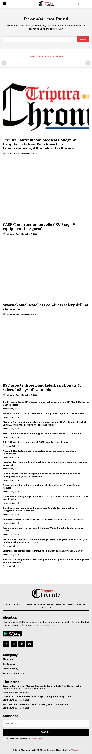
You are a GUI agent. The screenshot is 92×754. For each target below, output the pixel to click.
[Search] (83, 39)
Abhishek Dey (13, 153)
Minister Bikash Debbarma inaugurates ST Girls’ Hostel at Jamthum (42, 433)
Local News (8, 692)
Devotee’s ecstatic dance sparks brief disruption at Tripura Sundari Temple (42, 486)
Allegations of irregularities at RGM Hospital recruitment (36, 442)
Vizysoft (75, 750)
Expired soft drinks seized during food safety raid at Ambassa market (43, 550)
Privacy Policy (35, 739)
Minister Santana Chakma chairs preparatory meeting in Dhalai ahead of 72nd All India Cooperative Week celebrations (44, 423)
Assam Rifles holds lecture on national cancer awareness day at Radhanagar (40, 452)
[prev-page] (4, 63)
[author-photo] (5, 153)
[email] (46, 723)
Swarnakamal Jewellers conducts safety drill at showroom (45, 306)
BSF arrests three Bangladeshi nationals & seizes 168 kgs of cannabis (42, 387)
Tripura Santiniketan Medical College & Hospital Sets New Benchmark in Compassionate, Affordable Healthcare (39, 143)
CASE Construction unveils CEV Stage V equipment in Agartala (39, 226)
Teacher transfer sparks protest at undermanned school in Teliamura (43, 519)
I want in (46, 732)
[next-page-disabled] (88, 63)
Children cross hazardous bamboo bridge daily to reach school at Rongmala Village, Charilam (40, 509)
